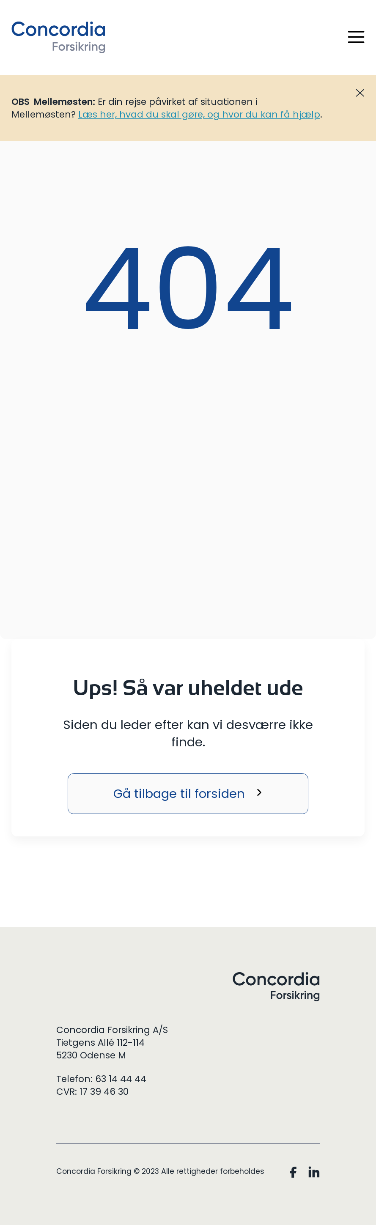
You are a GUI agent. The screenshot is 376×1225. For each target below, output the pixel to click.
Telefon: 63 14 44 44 (101, 1079)
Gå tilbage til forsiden (179, 793)
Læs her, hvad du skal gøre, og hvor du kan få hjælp (199, 114)
